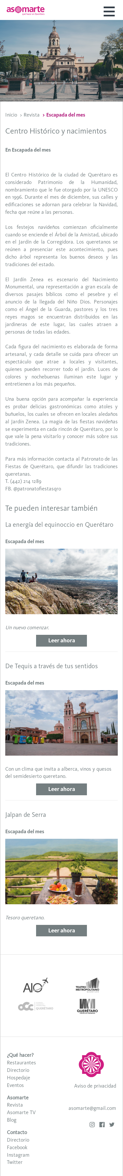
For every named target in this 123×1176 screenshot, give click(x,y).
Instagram (18, 1155)
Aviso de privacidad (95, 1086)
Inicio (11, 115)
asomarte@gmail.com (92, 1108)
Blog (11, 1120)
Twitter (15, 1162)
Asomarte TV (21, 1112)
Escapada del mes (65, 115)
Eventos (15, 1085)
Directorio (18, 1070)
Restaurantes (21, 1062)
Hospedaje (18, 1078)
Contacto (17, 1132)
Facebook (17, 1147)
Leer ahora (61, 640)
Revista (32, 115)
